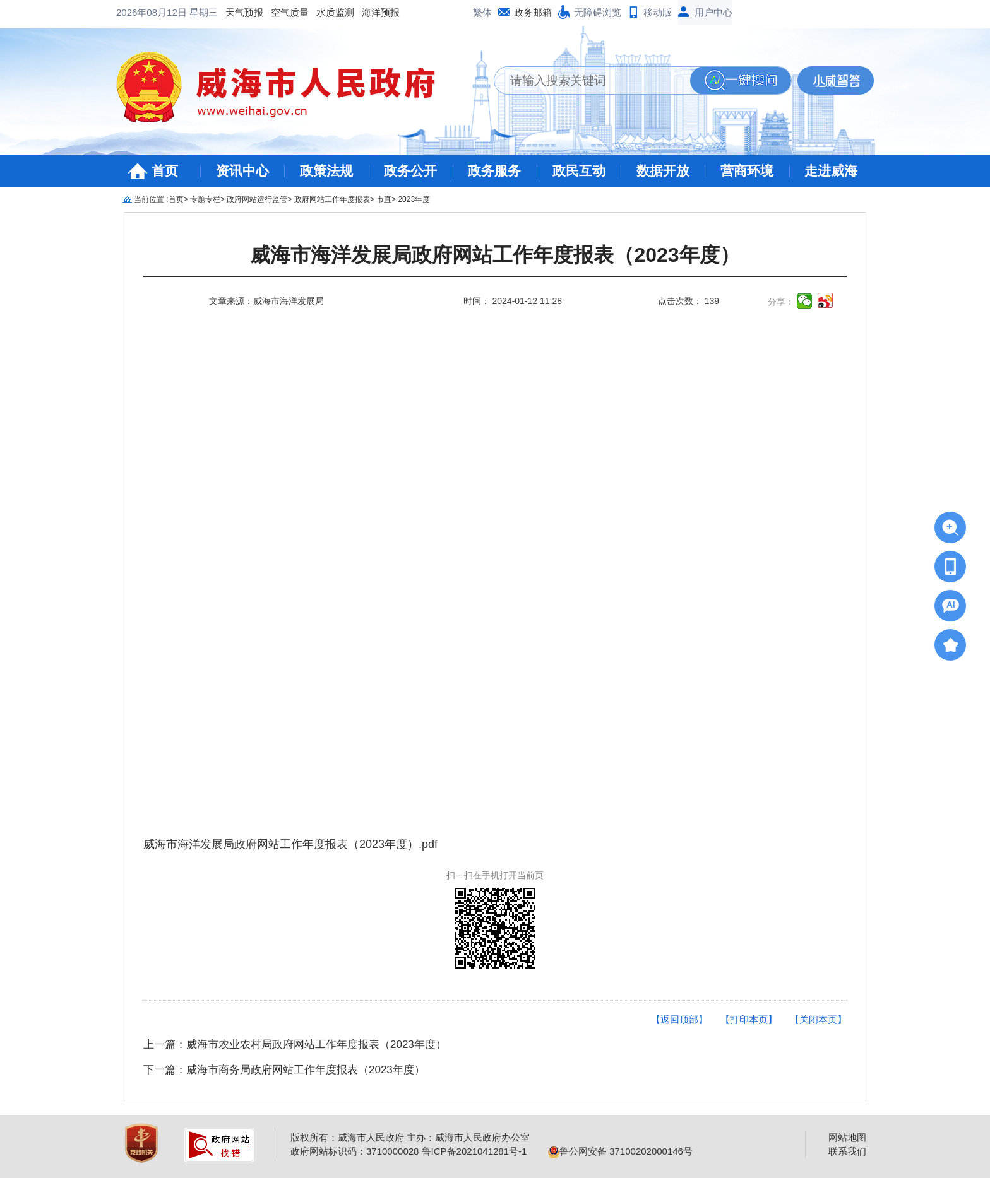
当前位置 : (151, 199)
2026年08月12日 (152, 12)
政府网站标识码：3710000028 (354, 1151)
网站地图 (847, 1137)
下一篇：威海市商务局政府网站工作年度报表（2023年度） (284, 1070)
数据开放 (662, 170)
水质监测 (335, 12)
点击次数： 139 (688, 301)
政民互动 (578, 170)
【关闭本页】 (818, 1019)
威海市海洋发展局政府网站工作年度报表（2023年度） (494, 255)
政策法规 (326, 170)
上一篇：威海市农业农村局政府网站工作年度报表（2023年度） (294, 1045)
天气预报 (244, 12)
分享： (781, 302)
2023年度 (414, 199)
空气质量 (290, 12)
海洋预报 (381, 12)
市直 (383, 199)
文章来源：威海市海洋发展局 (266, 301)
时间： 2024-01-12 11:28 (512, 301)
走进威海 (830, 170)
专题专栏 (205, 199)
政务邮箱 (533, 12)
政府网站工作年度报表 (332, 199)
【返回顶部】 (679, 1019)
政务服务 (494, 170)
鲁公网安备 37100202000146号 (620, 1151)
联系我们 (847, 1151)
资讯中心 (242, 170)
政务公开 (410, 170)
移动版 (657, 12)
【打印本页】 (748, 1019)
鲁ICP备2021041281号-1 (474, 1151)
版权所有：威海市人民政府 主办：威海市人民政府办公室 (410, 1137)
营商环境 (746, 170)
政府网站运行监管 (257, 199)
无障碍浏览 (597, 12)
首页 (165, 170)
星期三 (203, 12)
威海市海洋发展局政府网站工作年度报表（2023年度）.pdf (290, 844)
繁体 (482, 12)
